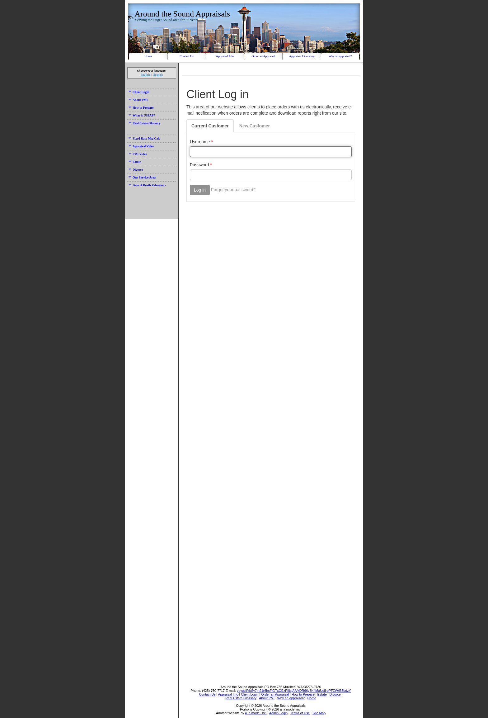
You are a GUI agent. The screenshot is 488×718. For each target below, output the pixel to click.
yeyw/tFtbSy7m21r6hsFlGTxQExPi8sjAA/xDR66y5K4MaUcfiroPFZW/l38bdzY (294, 690)
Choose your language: (152, 70)
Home (148, 56)
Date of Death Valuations (147, 185)
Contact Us (187, 56)
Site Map (319, 713)
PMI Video (138, 154)
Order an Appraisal (263, 56)
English (145, 74)
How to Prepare (141, 107)
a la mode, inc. (255, 713)
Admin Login (278, 713)
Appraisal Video (141, 146)
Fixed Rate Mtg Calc (144, 138)
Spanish (158, 74)
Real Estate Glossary (144, 123)
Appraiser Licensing (301, 56)
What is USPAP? (142, 115)
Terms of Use (300, 713)
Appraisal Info (225, 56)
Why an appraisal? (340, 56)
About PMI (138, 100)
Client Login (139, 92)
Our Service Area (142, 177)
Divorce (136, 169)
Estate (135, 162)
